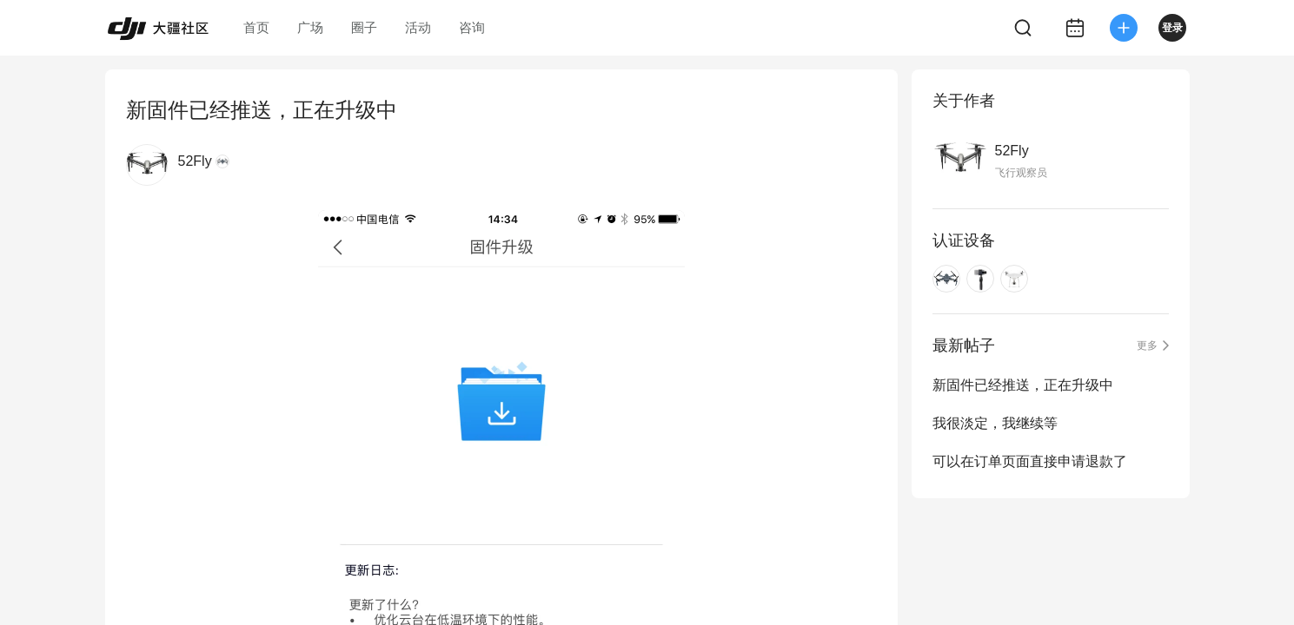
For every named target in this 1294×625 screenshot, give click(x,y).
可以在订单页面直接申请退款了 (1029, 461)
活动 (418, 27)
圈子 (364, 27)
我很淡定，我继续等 (995, 423)
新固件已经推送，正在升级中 (1022, 385)
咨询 (472, 27)
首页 (256, 27)
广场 (310, 27)
